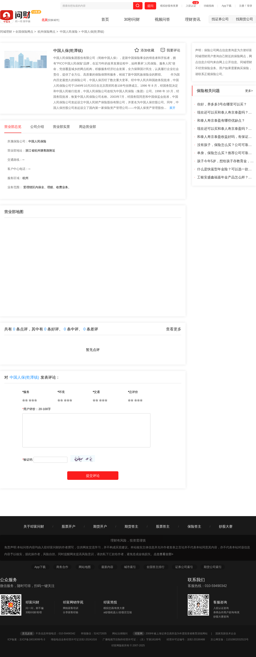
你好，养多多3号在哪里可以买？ (222, 104)
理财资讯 (192, 19)
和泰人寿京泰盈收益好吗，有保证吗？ (226, 137)
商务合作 (62, 567)
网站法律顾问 (122, 633)
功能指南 (209, 5)
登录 (249, 5)
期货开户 (100, 526)
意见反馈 (27, 633)
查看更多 (173, 329)
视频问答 (162, 19)
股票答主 (163, 526)
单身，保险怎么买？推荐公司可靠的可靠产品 (226, 153)
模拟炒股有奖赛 (169, 5)
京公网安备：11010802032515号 (229, 639)
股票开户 (68, 526)
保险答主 (194, 526)
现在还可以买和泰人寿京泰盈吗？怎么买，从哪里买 (226, 112)
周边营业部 (87, 126)
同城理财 (6, 31)
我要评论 (170, 50)
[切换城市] (53, 20)
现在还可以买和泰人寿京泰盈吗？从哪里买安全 (226, 128)
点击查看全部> (163, 554)
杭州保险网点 (46, 31)
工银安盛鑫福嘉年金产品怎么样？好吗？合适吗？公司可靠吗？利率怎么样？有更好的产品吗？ (226, 177)
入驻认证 (191, 5)
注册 (241, 5)
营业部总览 (12, 126)
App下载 (226, 5)
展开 (172, 108)
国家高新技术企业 (225, 633)
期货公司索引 (213, 567)
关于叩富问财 (33, 526)
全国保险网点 (24, 31)
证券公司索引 (184, 567)
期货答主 (131, 526)
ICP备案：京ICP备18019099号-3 (28, 639)
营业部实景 (61, 126)
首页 (105, 19)
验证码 (27, 459)
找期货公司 (244, 19)
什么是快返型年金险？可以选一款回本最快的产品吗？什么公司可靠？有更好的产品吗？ (226, 169)
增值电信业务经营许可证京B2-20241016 (76, 639)
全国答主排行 (156, 567)
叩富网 (139, 633)
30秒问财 (132, 19)
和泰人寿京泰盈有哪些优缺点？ (221, 120)
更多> (249, 90)
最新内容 (107, 567)
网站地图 (85, 567)
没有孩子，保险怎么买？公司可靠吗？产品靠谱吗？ (226, 145)
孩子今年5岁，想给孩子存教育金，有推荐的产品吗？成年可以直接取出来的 (226, 161)
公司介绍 (37, 126)
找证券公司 (222, 19)
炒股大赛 (226, 526)
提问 (150, 5)
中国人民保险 (69, 31)
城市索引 (130, 567)
